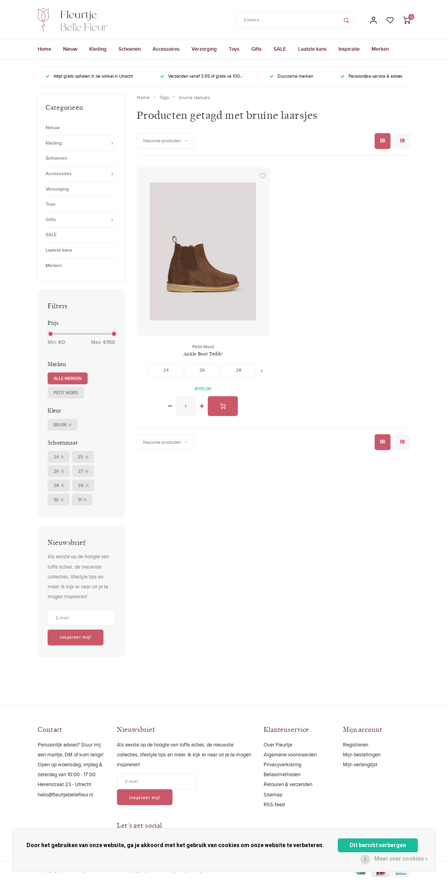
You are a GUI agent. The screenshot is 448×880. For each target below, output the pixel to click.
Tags (164, 97)
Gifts (256, 49)
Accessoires (166, 49)
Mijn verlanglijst (360, 764)
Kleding (98, 49)
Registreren (355, 744)
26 (59, 471)
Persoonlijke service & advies (371, 76)
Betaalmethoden (282, 774)
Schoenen (130, 49)
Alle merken (68, 378)
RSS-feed (274, 804)
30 (58, 499)
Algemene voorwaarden (290, 754)
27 (83, 471)
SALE (280, 49)
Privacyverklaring (282, 764)
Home (44, 49)
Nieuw (70, 49)
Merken (380, 49)
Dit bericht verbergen (378, 845)
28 (59, 485)
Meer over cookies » (401, 859)
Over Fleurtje (278, 744)
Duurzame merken (291, 76)
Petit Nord (66, 392)
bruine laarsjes (194, 97)
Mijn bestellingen (362, 754)
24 (58, 457)
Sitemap (273, 794)
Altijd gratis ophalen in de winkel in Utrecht (89, 76)
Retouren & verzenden (288, 784)
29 (83, 485)
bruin (62, 425)
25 (83, 457)
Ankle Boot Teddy (203, 353)
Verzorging (204, 49)
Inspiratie (349, 49)
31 (82, 499)
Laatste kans (312, 49)
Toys (234, 49)
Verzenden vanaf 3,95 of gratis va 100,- (201, 76)
